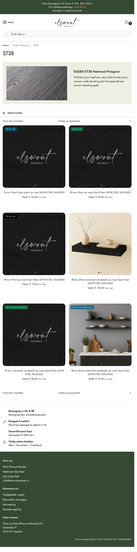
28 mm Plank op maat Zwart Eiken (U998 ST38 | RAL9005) (100, 192)
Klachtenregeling (12, 509)
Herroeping (9, 504)
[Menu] (8, 22)
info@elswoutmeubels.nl (16, 480)
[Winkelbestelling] (95, 121)
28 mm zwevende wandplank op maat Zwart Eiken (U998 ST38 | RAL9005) (34, 372)
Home (6, 45)
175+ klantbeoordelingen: (67, 7)
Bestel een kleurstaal (13, 471)
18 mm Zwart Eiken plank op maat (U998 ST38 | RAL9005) (34, 192)
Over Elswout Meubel (14, 467)
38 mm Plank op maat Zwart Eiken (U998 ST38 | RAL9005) (34, 279)
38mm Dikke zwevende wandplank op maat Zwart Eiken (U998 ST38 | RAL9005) (100, 281)
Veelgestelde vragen (14, 494)
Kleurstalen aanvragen (15, 499)
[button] (127, 22)
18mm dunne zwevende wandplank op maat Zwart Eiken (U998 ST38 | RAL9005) (100, 372)
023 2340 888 (11, 476)
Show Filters (12, 113)
